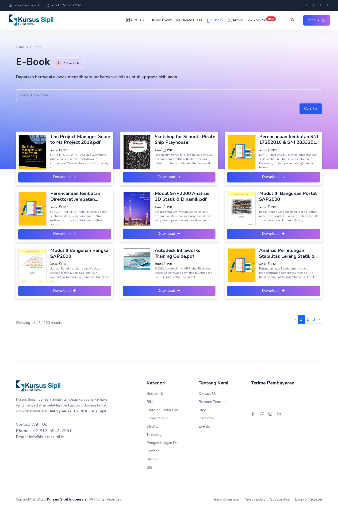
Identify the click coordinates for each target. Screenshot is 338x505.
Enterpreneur (157, 416)
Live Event (160, 20)
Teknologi (154, 432)
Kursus (134, 20)
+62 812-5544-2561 (64, 5)
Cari (310, 106)
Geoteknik (154, 391)
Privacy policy (254, 497)
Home (20, 47)
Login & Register (308, 497)
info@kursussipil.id (25, 5)
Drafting (153, 449)
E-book (214, 20)
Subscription (280, 497)
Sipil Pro (261, 20)
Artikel (235, 20)
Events (204, 424)
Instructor (206, 416)
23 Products (71, 60)
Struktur (153, 424)
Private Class (188, 20)
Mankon (152, 457)
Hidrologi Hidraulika (162, 407)
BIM (149, 399)
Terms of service (225, 497)
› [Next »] (319, 317)
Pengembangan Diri (162, 440)
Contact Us (208, 391)
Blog (202, 407)
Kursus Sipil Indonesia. (67, 497)
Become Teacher (212, 399)
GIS (149, 465)
